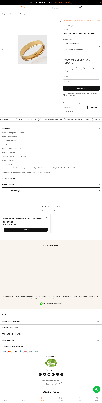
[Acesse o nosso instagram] (40, 374)
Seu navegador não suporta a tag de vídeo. (51, 270)
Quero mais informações (52, 303)
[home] (25, 8)
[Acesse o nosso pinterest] (61, 374)
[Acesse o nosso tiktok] (57, 374)
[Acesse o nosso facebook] (44, 374)
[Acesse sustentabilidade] (51, 363)
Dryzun (65, 30)
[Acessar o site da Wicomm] (47, 392)
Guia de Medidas (72, 43)
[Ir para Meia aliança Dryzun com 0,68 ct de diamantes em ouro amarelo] (25, 223)
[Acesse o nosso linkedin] (53, 374)
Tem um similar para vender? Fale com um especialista (81, 95)
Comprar (26, 230)
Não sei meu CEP (68, 111)
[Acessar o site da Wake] (56, 392)
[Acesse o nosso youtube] (48, 374)
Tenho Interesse (81, 88)
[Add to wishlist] (60, 20)
